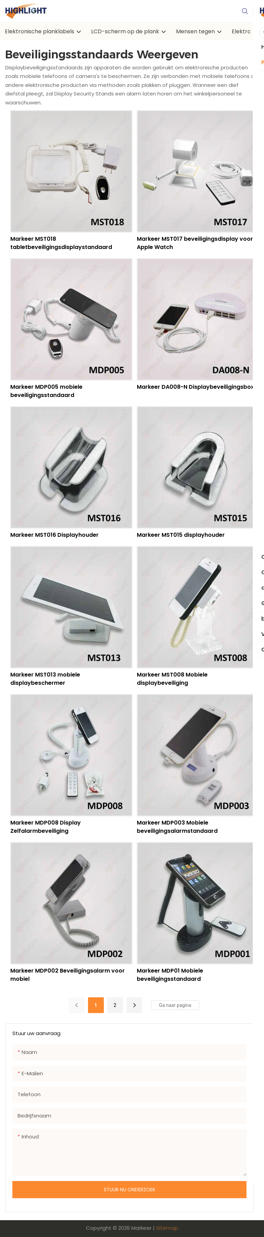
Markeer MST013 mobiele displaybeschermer (45, 679)
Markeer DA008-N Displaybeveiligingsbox (195, 387)
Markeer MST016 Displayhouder (54, 535)
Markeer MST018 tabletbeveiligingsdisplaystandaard (61, 243)
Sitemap (167, 1228)
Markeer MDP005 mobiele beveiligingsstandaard (46, 391)
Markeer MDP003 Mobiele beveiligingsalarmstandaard (177, 827)
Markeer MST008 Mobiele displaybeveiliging (172, 679)
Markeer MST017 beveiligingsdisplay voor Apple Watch (195, 243)
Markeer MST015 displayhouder (181, 535)
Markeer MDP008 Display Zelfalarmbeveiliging (45, 827)
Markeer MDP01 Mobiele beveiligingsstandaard (170, 975)
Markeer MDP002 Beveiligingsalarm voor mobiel (67, 975)
